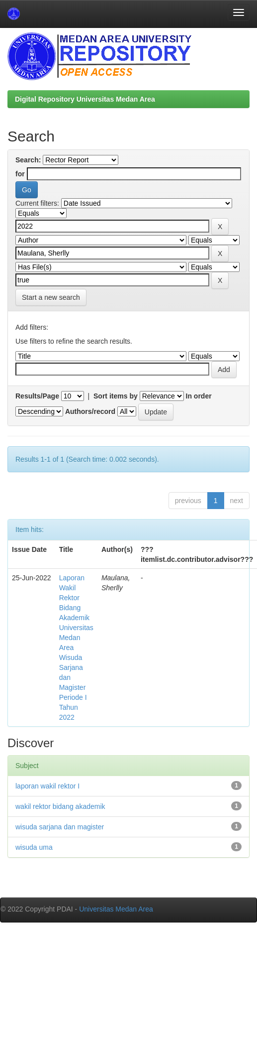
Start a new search (51, 297)
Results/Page (37, 396)
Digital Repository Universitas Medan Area (85, 99)
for (20, 174)
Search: (28, 160)
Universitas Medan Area (116, 909)
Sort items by (115, 396)
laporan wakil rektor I (47, 786)
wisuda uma (34, 847)
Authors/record (90, 411)
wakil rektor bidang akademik (60, 806)
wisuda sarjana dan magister (59, 827)
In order (199, 396)
